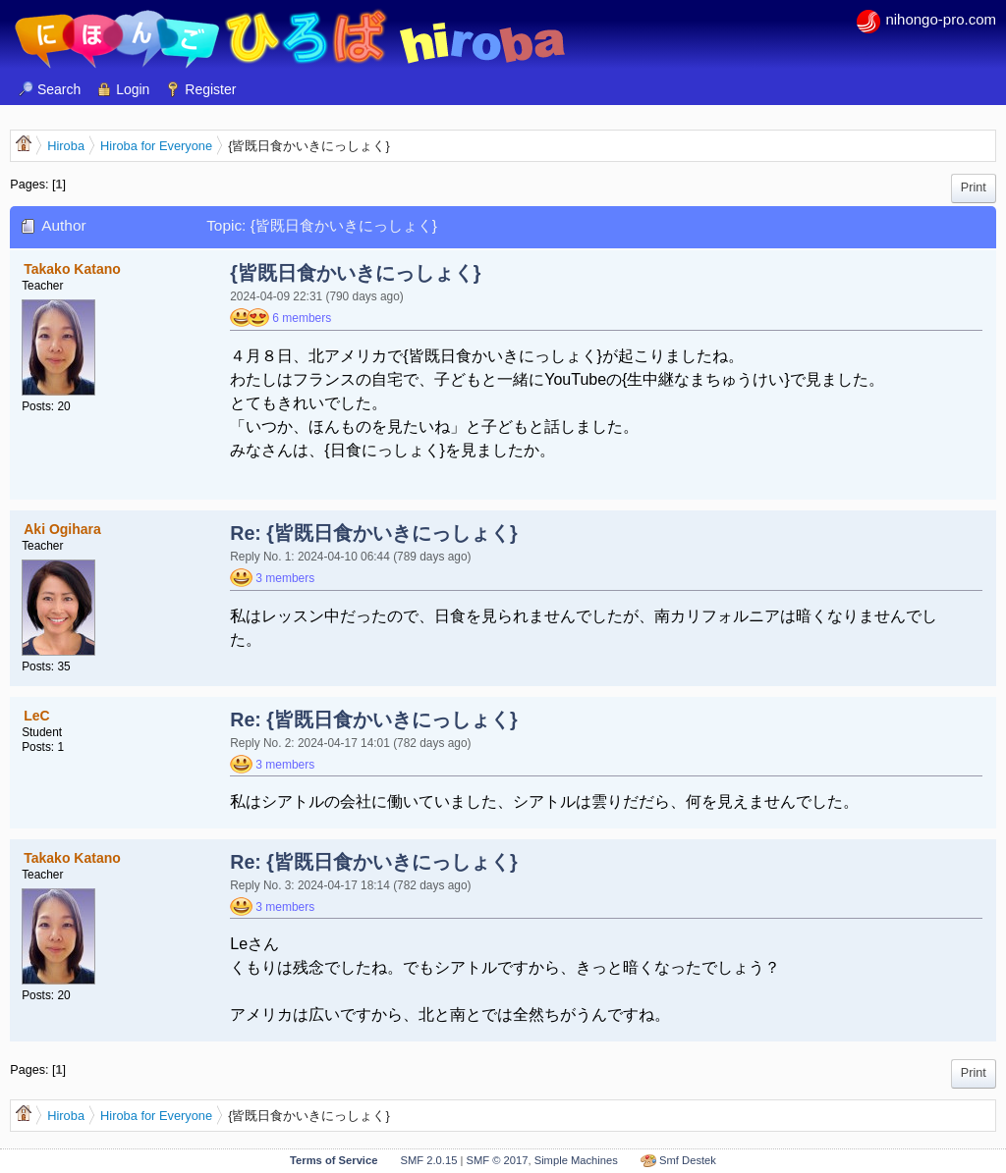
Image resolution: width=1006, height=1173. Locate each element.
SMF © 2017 (497, 1160)
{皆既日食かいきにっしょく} (355, 273)
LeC (36, 715)
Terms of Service (333, 1160)
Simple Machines (576, 1160)
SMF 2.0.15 (429, 1160)
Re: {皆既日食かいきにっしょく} (373, 533)
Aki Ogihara (62, 529)
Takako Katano (72, 269)
